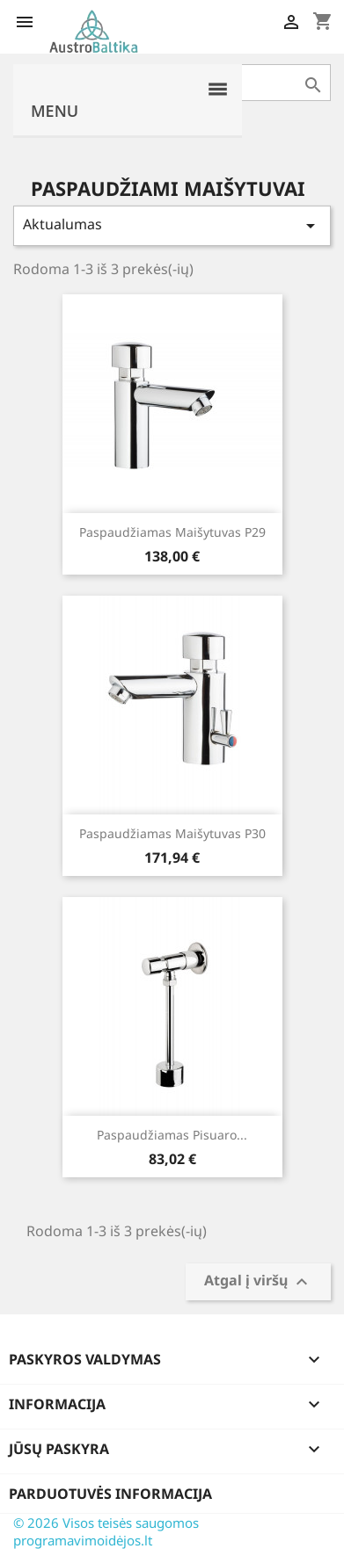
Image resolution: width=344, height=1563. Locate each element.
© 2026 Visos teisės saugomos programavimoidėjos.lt (106, 1531)
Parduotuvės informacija (110, 1493)
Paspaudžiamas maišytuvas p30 (172, 833)
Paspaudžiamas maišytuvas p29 (172, 532)
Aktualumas (172, 225)
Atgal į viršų (258, 1282)
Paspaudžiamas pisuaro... (172, 1134)
